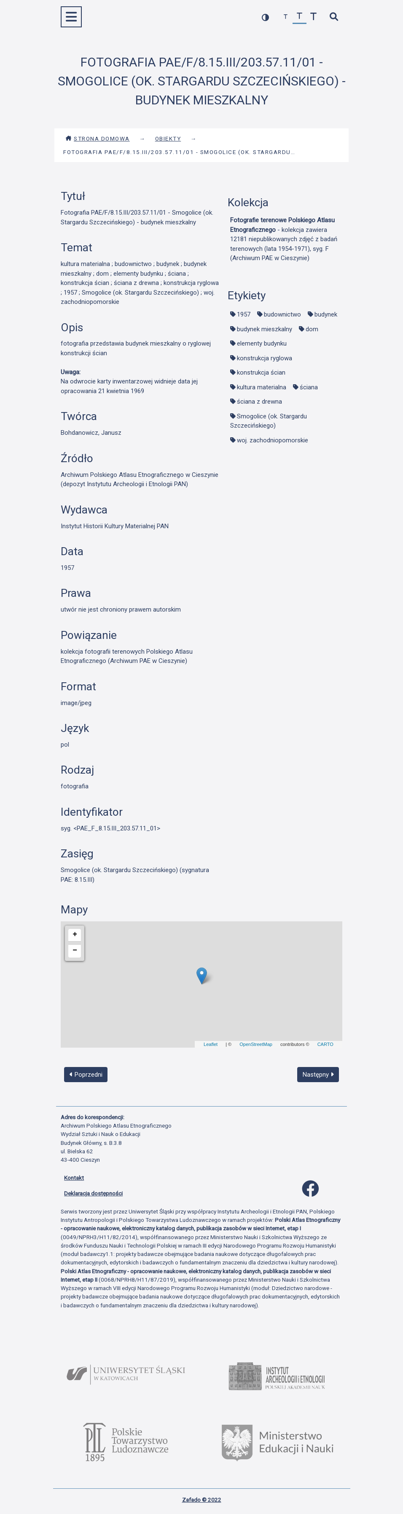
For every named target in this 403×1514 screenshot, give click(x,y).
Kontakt (74, 1177)
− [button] (75, 950)
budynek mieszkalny (264, 329)
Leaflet (211, 1044)
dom (312, 329)
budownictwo (282, 314)
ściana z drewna (259, 401)
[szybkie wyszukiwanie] (334, 17)
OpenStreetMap (255, 1044)
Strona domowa (97, 138)
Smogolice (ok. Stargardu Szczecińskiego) (268, 421)
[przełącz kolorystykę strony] (265, 17)
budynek (325, 314)
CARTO (325, 1044)
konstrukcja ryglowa (264, 358)
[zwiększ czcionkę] (313, 17)
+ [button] (75, 934)
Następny (318, 1074)
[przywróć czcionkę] (299, 17)
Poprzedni (86, 1074)
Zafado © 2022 (201, 1499)
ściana (309, 387)
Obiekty (168, 138)
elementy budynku (262, 343)
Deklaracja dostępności (93, 1193)
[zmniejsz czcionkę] (286, 17)
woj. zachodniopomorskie (272, 440)
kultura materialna (261, 387)
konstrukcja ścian (261, 372)
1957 (243, 314)
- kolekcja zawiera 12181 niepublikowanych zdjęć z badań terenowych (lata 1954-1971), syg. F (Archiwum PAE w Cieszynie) (283, 239)
